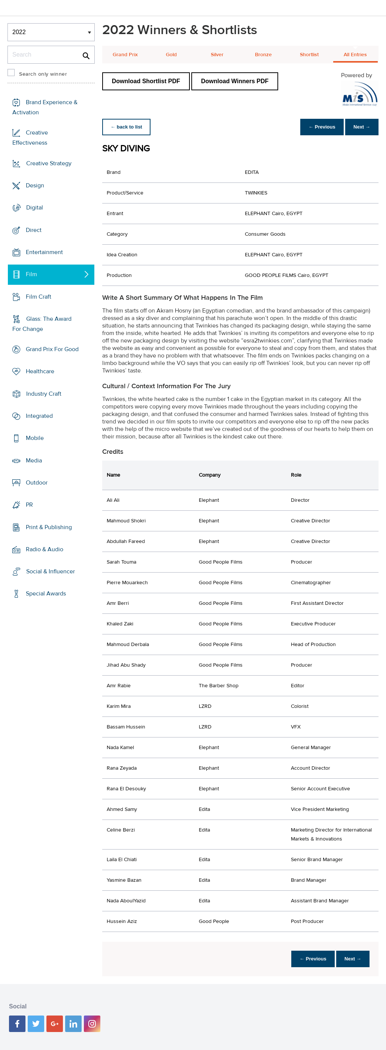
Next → (361, 127)
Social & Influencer (50, 571)
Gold (171, 54)
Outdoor (37, 482)
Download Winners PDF (234, 81)
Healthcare (40, 371)
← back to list (127, 127)
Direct (34, 230)
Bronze (263, 54)
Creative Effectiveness (30, 138)
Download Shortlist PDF (146, 81)
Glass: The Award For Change (42, 324)
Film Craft (38, 296)
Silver (217, 54)
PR (29, 505)
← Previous (320, 127)
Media (34, 460)
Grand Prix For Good (52, 349)
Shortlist (309, 54)
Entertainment (44, 252)
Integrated (39, 416)
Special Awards (46, 593)
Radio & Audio (44, 549)
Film (31, 274)
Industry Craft (43, 394)
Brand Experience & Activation (44, 107)
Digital (34, 207)
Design (35, 185)
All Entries (355, 54)
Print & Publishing (49, 527)
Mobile (35, 438)
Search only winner (43, 74)
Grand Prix (125, 54)
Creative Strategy (49, 163)
